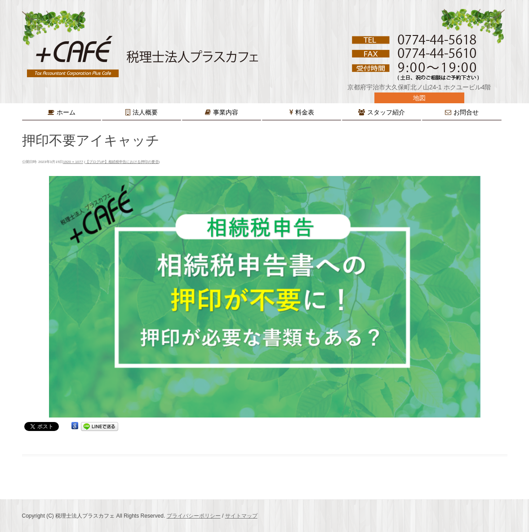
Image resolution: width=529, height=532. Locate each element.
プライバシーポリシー (194, 516)
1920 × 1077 (73, 162)
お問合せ (466, 112)
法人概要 (145, 112)
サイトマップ (241, 516)
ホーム (66, 112)
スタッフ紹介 (386, 112)
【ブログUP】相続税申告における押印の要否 (122, 162)
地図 (419, 97)
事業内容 (225, 112)
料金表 (304, 112)
